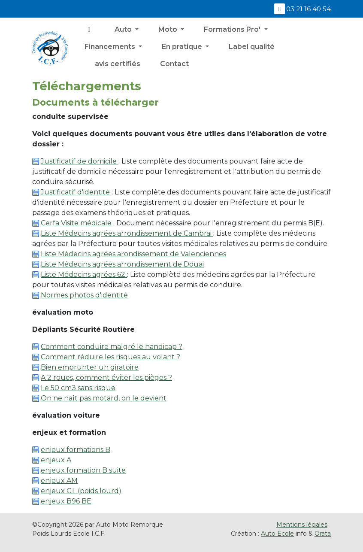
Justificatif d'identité (76, 192)
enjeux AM (59, 480)
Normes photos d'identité (84, 295)
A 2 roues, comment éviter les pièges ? (106, 377)
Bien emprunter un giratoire (90, 367)
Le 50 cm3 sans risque (78, 388)
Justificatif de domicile (79, 161)
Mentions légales (301, 524)
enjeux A (56, 460)
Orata (323, 533)
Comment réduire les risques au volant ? (110, 357)
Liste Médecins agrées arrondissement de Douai (122, 264)
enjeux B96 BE (66, 501)
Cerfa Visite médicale (77, 223)
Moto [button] (168, 29)
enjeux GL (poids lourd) (81, 491)
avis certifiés (116, 64)
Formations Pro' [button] (233, 29)
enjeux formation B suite (83, 470)
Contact (174, 64)
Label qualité (252, 46)
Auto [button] (124, 29)
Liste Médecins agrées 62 (84, 274)
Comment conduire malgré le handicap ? (111, 347)
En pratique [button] (183, 46)
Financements (111, 46)
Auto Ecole (277, 533)
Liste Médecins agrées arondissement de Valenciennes (133, 254)
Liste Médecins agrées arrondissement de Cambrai (127, 233)
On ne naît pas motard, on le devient (103, 398)
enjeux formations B (75, 450)
